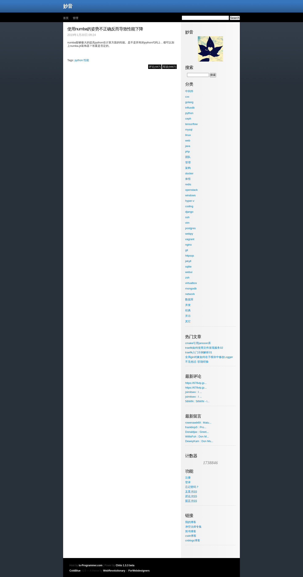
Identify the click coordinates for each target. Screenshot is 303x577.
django (189, 211)
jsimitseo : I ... (193, 392)
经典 (188, 310)
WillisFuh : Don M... (197, 436)
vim (187, 222)
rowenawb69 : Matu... (198, 422)
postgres (190, 228)
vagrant (189, 239)
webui (188, 272)
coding (189, 206)
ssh (187, 217)
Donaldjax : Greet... (197, 431)
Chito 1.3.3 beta (125, 565)
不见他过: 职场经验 (197, 361)
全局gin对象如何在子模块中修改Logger (209, 357)
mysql (188, 129)
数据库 (189, 299)
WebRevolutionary (114, 570)
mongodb (191, 288)
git (186, 250)
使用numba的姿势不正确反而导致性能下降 (105, 29)
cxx (187, 96)
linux (188, 135)
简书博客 (190, 531)
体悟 (188, 178)
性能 (86, 60)
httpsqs (189, 255)
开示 (188, 315)
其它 (188, 321)
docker (189, 173)
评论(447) (155, 66)
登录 (188, 482)
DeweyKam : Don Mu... (199, 441)
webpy (189, 233)
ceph (188, 118)
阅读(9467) (169, 66)
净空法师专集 (193, 526)
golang (189, 102)
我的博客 (190, 522)
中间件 (189, 91)
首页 (66, 18)
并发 (188, 305)
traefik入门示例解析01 (198, 352)
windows (190, 195)
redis (188, 184)
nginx (188, 244)
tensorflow (191, 124)
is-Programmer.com (90, 565)
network (190, 294)
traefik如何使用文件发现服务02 (204, 347)
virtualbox (191, 283)
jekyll (188, 261)
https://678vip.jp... (196, 383)
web (187, 140)
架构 (188, 167)
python (79, 60)
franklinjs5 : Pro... (195, 427)
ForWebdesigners (139, 570)
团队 (188, 157)
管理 (75, 18)
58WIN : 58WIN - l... (197, 401)
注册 (188, 477)
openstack (191, 189)
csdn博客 (190, 535)
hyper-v (189, 200)
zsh (187, 277)
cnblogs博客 (192, 540)
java (187, 146)
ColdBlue (75, 570)
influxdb (190, 107)
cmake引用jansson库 (198, 343)
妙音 (67, 6)
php (187, 151)
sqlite (188, 266)
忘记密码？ (192, 486)
